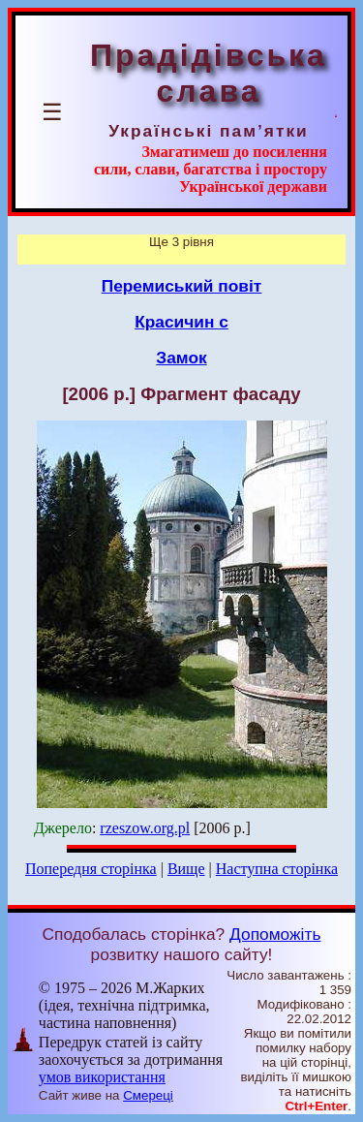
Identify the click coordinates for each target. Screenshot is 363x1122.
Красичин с (181, 321)
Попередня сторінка (91, 868)
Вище (186, 868)
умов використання (102, 1077)
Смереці (148, 1095)
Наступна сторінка (277, 868)
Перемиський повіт (182, 286)
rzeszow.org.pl (145, 828)
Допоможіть (274, 934)
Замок (181, 357)
